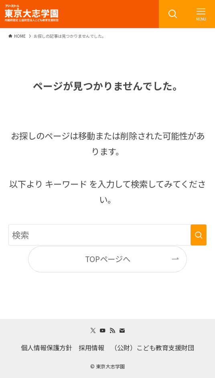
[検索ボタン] (173, 14)
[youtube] (102, 330)
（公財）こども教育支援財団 (152, 347)
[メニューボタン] (201, 14)
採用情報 (91, 347)
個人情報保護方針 (46, 347)
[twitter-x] (93, 330)
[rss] (112, 330)
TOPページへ (107, 258)
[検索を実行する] (199, 235)
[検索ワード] (107, 235)
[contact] (122, 330)
